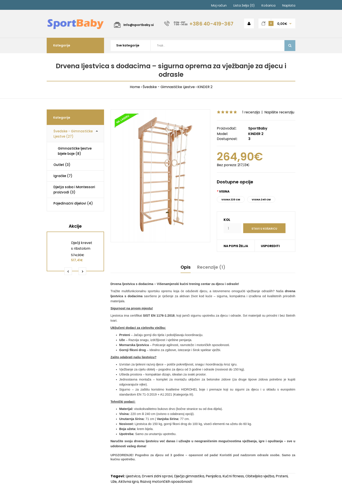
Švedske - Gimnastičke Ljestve (169, 86)
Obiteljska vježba (259, 476)
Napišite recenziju (279, 112)
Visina (224, 191)
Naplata (288, 5)
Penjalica (213, 476)
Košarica (268, 5)
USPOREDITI (270, 246)
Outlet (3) (61, 164)
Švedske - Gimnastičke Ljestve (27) (73, 134)
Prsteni (282, 476)
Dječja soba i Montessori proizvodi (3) (74, 190)
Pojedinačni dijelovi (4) (73, 203)
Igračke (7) (62, 176)
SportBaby (257, 128)
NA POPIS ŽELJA (236, 246)
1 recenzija (251, 112)
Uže (114, 481)
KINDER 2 (204, 86)
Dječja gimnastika (189, 476)
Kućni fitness (233, 476)
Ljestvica (133, 476)
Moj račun (219, 5)
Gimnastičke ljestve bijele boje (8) (75, 151)
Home (135, 86)
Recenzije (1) (211, 267)
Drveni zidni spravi (157, 476)
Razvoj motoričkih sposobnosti (166, 481)
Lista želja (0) (244, 5)
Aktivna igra (128, 481)
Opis (186, 267)
